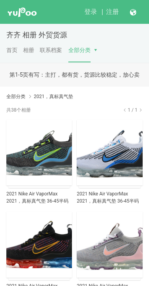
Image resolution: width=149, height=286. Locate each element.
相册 (28, 50)
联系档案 (51, 50)
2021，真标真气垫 (53, 96)
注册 (112, 11)
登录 (90, 11)
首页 (11, 50)
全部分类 (79, 50)
